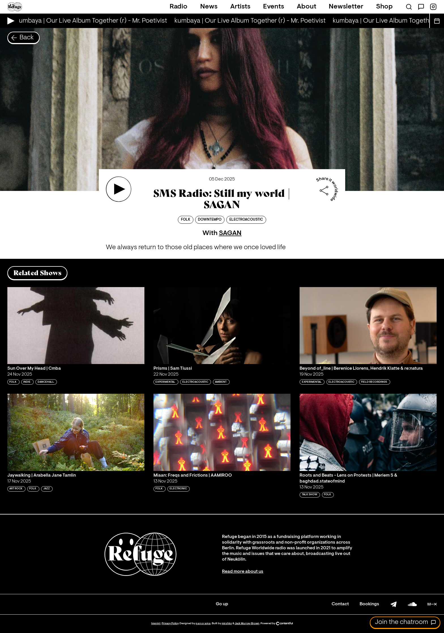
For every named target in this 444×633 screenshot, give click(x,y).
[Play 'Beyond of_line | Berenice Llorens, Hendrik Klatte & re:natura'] (368, 325)
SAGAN (230, 233)
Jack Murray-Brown (247, 623)
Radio (178, 6)
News (208, 6)
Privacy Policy (170, 623)
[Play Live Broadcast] (9, 21)
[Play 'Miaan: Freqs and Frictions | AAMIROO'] (222, 432)
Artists (240, 6)
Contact (340, 604)
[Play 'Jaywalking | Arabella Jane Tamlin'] (75, 432)
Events (273, 6)
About (306, 6)
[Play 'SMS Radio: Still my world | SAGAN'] (118, 189)
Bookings (369, 604)
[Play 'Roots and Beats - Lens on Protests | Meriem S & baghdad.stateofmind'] (368, 432)
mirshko (227, 623)
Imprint (156, 623)
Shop (384, 6)
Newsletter (346, 6)
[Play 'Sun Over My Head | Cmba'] (75, 325)
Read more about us (242, 571)
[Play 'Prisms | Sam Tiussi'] (222, 325)
